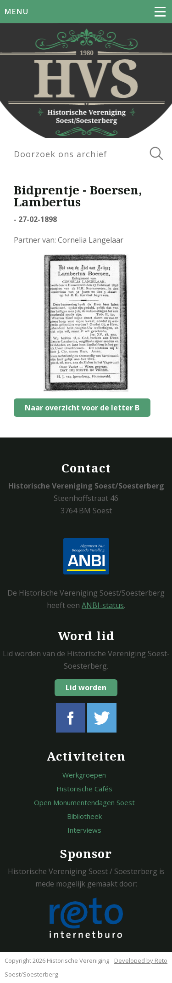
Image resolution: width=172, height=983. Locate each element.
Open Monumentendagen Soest (84, 802)
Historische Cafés (84, 788)
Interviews (84, 830)
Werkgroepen (84, 774)
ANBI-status (103, 605)
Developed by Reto (140, 960)
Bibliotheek (84, 816)
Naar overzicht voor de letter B (82, 408)
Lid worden (86, 687)
